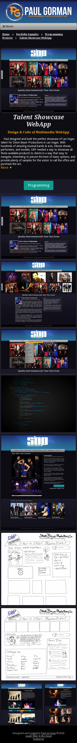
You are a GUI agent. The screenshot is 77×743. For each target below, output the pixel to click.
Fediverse (38, 738)
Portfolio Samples (27, 34)
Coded (33, 733)
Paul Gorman (48, 733)
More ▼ (6, 167)
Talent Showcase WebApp (35, 38)
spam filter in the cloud (39, 735)
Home (6, 34)
